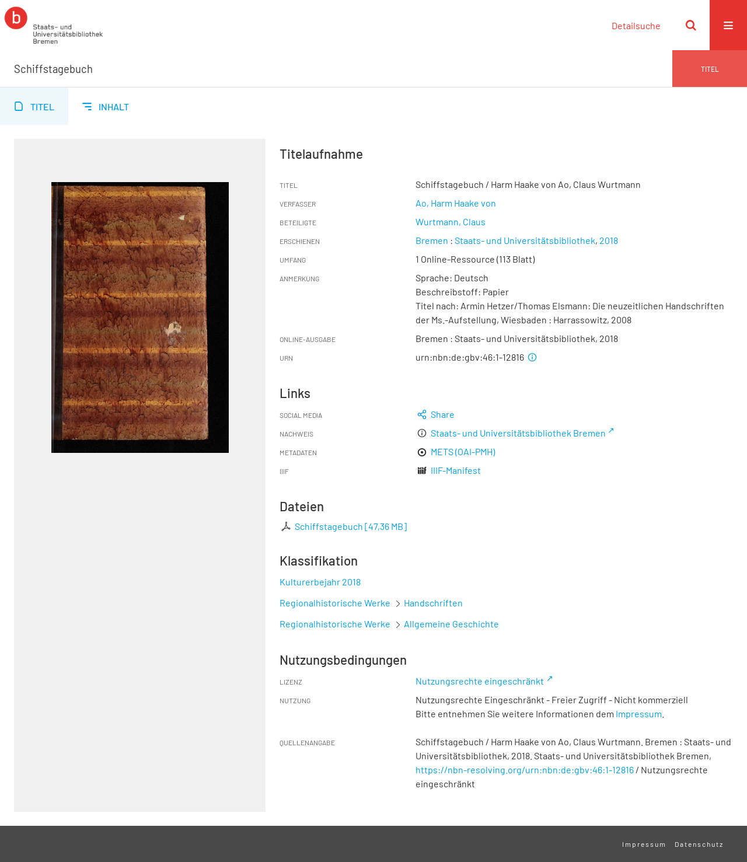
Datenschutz (699, 844)
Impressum (639, 713)
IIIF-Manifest (456, 470)
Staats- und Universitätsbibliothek (525, 240)
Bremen (432, 240)
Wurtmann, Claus (451, 221)
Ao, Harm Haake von (456, 202)
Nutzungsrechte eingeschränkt (480, 680)
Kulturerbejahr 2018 (320, 581)
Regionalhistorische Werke (336, 602)
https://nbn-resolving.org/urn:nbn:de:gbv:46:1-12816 (525, 769)
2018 (608, 240)
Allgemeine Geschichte (451, 623)
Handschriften (433, 602)
